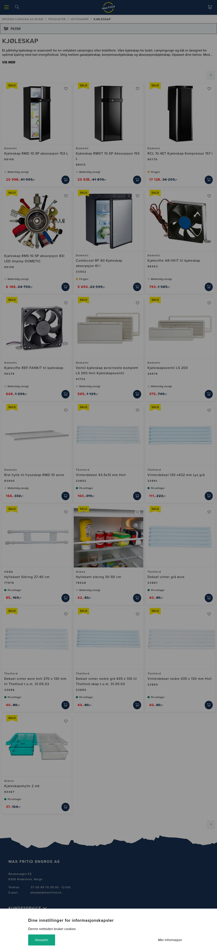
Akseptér (41, 940)
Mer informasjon (170, 940)
